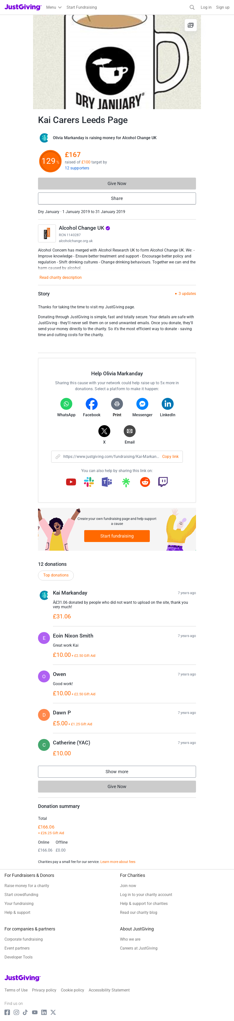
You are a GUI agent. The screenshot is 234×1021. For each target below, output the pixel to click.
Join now (128, 885)
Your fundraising (19, 903)
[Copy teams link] (107, 482)
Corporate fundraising (23, 939)
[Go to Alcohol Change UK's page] (47, 233)
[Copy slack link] (89, 482)
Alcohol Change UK (84, 228)
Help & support (17, 912)
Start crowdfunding (21, 894)
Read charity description (60, 277)
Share (117, 198)
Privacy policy (44, 990)
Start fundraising (117, 536)
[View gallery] (191, 25)
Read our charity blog (138, 912)
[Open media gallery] (117, 62)
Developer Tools (18, 957)
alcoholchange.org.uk (76, 241)
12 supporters (77, 168)
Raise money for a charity (26, 885)
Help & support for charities (144, 903)
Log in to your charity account (146, 894)
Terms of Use (16, 990)
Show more (122, 773)
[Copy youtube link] (71, 482)
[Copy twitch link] (163, 482)
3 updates (187, 293)
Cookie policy (72, 990)
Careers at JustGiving (138, 948)
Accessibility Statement (109, 990)
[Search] (192, 7)
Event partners (17, 948)
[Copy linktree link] (126, 483)
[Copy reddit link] (145, 482)
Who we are (130, 939)
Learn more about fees (117, 862)
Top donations (56, 575)
